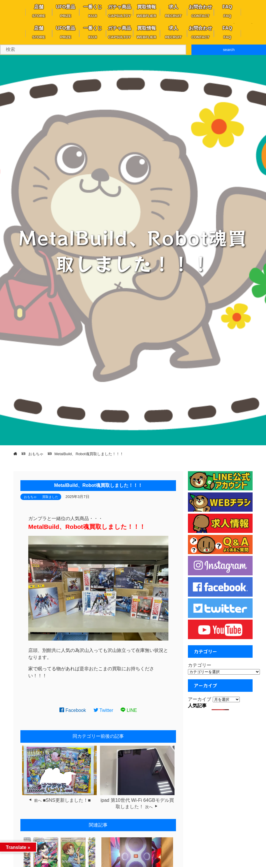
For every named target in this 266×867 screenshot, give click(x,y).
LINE (129, 710)
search (229, 49)
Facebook (72, 710)
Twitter (103, 710)
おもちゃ (30, 497)
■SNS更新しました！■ (67, 800)
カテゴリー (199, 665)
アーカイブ (199, 699)
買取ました (50, 497)
